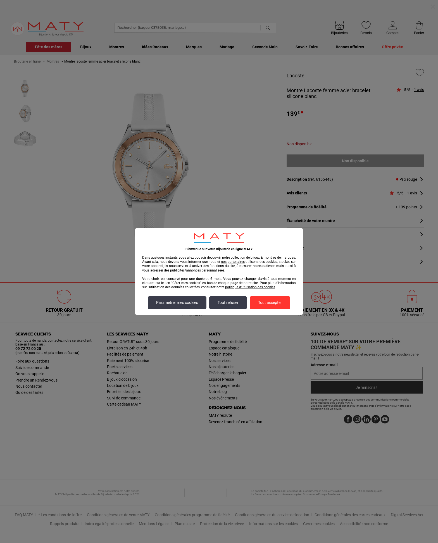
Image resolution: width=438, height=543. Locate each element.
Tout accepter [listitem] (270, 303)
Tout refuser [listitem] (228, 303)
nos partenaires (232, 262)
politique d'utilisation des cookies (250, 287)
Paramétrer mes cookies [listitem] (177, 303)
